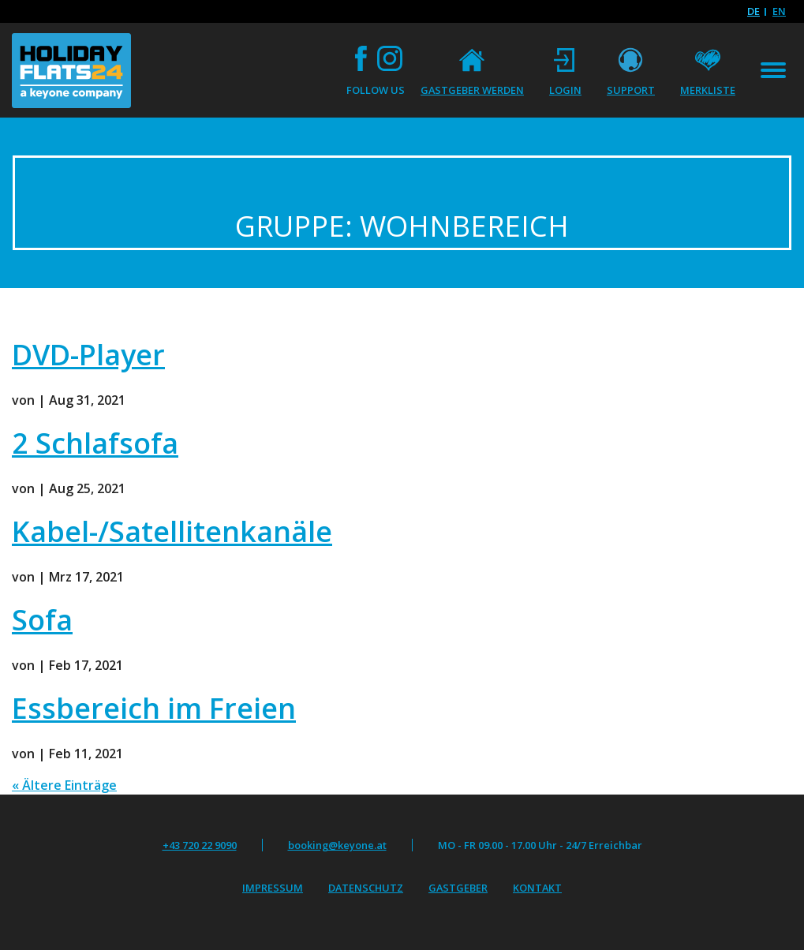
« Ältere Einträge (64, 785)
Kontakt (537, 888)
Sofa (42, 619)
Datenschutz (365, 888)
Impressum (272, 888)
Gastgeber (458, 888)
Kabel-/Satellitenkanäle (172, 531)
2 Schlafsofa (95, 443)
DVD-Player (88, 354)
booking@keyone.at (337, 845)
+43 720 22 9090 (200, 845)
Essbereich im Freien (154, 708)
